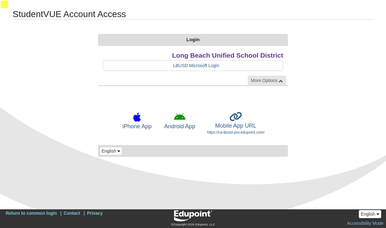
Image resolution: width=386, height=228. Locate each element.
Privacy (95, 213)
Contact (72, 213)
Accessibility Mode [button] (365, 223)
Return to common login (31, 213)
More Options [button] (267, 80)
